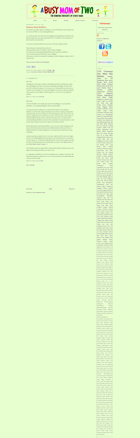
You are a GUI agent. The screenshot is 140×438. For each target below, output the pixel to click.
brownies (105, 385)
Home (50, 189)
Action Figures (107, 318)
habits (104, 396)
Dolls (102, 222)
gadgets (103, 233)
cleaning (105, 207)
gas (106, 394)
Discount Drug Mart (108, 330)
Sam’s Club (104, 364)
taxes (112, 423)
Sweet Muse (110, 368)
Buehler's (110, 218)
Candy (98, 248)
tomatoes (105, 424)
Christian (99, 199)
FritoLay (101, 256)
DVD (103, 199)
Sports (107, 141)
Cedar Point (110, 248)
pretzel (111, 288)
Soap (110, 366)
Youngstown (110, 377)
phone (108, 192)
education (105, 209)
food (98, 97)
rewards (111, 415)
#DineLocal (99, 301)
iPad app (99, 192)
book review (109, 80)
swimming (99, 245)
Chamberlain (107, 326)
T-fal (103, 203)
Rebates (99, 186)
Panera (98, 356)
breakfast (111, 163)
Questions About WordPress (36, 27)
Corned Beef (99, 252)
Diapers (99, 222)
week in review (104, 298)
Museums (99, 154)
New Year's (105, 224)
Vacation (104, 148)
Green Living (109, 144)
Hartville (111, 258)
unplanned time (102, 428)
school (106, 158)
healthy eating (100, 281)
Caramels (105, 248)
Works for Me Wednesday (42, 62)
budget (109, 385)
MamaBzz (110, 105)
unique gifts (110, 296)
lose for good (100, 402)
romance (99, 114)
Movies (104, 131)
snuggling (108, 419)
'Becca (28, 101)
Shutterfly (99, 228)
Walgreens (109, 93)
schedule (111, 290)
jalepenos (111, 398)
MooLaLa (99, 262)
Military (108, 351)
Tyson (103, 269)
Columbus (111, 250)
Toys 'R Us (100, 135)
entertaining (110, 156)
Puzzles (104, 226)
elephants (102, 390)
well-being (104, 432)
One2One (99, 120)
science (99, 243)
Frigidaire (99, 337)
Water (104, 163)
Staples (101, 368)
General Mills (109, 339)
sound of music (107, 292)
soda (112, 419)
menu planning (105, 237)
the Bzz (99, 125)
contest (111, 167)
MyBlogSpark (108, 95)
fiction (111, 82)
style (98, 423)
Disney (99, 131)
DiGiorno (102, 330)
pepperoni (105, 239)
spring (111, 158)
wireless (107, 432)
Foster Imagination (108, 178)
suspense (110, 118)
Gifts (98, 161)
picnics (107, 288)
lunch (104, 402)
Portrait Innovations (109, 358)
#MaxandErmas (100, 305)
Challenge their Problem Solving (105, 220)
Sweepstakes (102, 267)
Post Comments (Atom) (39, 192)
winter (98, 300)
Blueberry (108, 247)
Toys (104, 120)
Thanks (107, 267)
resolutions (103, 415)
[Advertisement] (36, 176)
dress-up (99, 233)
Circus (107, 160)
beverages (106, 273)
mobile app (101, 404)
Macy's (108, 349)
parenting (99, 288)
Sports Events (100, 265)
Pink (108, 356)
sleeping (106, 243)
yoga (98, 247)
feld (112, 139)
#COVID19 (100, 112)
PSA (103, 354)
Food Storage (110, 334)
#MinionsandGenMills (101, 307)
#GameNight (108, 175)
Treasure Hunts (106, 371)
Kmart (111, 112)
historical (110, 124)
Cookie (99, 139)
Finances (99, 334)
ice (108, 398)
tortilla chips (110, 424)
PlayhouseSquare (100, 358)
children (110, 89)
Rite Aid (99, 133)
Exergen (102, 332)
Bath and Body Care (105, 320)
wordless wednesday (102, 108)
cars (98, 231)
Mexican (111, 260)
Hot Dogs (99, 260)
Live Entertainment (107, 114)
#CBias (111, 216)
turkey (98, 169)
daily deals (105, 139)
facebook (111, 209)
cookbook (110, 207)
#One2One (110, 307)
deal (112, 120)
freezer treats (100, 394)
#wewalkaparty (100, 318)
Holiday (111, 107)
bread (111, 230)
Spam (98, 368)
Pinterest (107, 262)
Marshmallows (109, 182)
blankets (101, 385)
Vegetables (99, 188)
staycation (99, 296)
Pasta (103, 262)
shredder (111, 417)
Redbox (103, 186)
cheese (111, 205)
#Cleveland (104, 300)
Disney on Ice (105, 252)
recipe (106, 135)
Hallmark (99, 345)
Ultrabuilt (99, 271)
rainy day (107, 413)
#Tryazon (105, 125)
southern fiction (101, 294)
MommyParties (100, 184)
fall (106, 277)
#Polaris (104, 309)
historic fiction (105, 211)
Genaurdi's (103, 339)
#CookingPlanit (100, 195)
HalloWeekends (105, 345)
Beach (111, 320)
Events (107, 254)
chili (112, 273)
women (111, 432)
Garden (108, 199)
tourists (102, 426)
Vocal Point (99, 375)
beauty (111, 381)
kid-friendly (104, 192)
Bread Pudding (104, 324)
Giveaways (108, 71)
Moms (104, 146)
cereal (98, 118)
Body (102, 322)
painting (99, 407)
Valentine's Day (105, 271)
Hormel (104, 88)
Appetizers (99, 197)
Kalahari (111, 180)
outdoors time (110, 406)
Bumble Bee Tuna (101, 326)
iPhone (111, 235)
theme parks (99, 424)
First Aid (103, 334)
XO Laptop (99, 377)
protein (98, 290)
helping (107, 396)
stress (103, 296)
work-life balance (100, 434)
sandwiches (106, 214)
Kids (105, 82)
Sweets (98, 370)
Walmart (105, 188)
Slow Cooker (105, 366)
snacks (99, 116)
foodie (111, 392)
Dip (105, 199)
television (106, 245)
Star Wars (105, 265)
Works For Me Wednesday (46, 72)
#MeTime (111, 305)
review (108, 86)
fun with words (103, 279)
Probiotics (103, 360)
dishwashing (99, 277)
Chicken (99, 152)
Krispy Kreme (110, 347)
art (112, 379)
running (108, 142)
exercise (111, 108)
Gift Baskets (103, 341)
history (111, 396)
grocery (111, 233)
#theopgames (110, 195)
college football (100, 387)
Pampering (99, 226)
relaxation (107, 290)
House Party (100, 180)
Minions (102, 353)
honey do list (99, 398)
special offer (109, 294)
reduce (98, 415)
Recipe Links (101, 86)
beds (106, 383)
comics (98, 388)
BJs (105, 247)
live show (99, 142)
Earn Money (107, 222)
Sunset (105, 368)
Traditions (110, 154)
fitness (104, 392)
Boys (107, 218)
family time (100, 158)
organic (99, 239)
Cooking (110, 125)
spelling (98, 421)
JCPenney (106, 260)
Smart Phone (105, 228)
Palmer (107, 201)
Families (99, 95)
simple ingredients (101, 419)
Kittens (105, 347)
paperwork (103, 407)
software (111, 243)
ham (98, 235)
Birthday (102, 144)
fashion (109, 277)
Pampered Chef (109, 354)
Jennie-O (106, 180)
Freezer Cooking (109, 335)
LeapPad (99, 349)
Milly (112, 351)
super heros (102, 423)
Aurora (98, 320)
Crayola (105, 133)
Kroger (98, 146)
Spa (112, 366)
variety (98, 430)
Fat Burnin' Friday (108, 99)
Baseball (103, 218)
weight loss (104, 101)
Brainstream (106, 322)
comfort (111, 387)
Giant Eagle (109, 103)
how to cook (109, 281)
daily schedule (110, 275)
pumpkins (103, 413)
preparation (110, 409)
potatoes (105, 409)
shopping (99, 141)
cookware (99, 209)
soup (112, 292)
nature (111, 237)
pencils (111, 407)
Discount (110, 133)
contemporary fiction (105, 165)
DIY (103, 152)
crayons (102, 388)
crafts (98, 190)
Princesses (99, 203)
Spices (111, 264)
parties (107, 407)
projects (105, 411)
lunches (111, 173)
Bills (98, 322)
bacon (105, 381)
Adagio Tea (110, 177)
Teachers (107, 203)
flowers (99, 211)
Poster (98, 360)
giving (108, 279)
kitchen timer (106, 282)
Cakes (103, 141)
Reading (105, 154)
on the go (103, 406)
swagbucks (108, 423)
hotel (104, 398)
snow (104, 194)
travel (106, 296)
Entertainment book (101, 254)
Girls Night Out (100, 258)
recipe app (102, 290)
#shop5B (103, 313)
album (106, 205)
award (102, 381)
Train (101, 371)
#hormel (104, 137)
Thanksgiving (110, 186)
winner (107, 194)
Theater (111, 228)
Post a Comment (30, 165)
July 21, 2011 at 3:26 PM (34, 161)
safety (102, 214)
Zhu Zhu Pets (105, 173)
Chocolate (106, 112)
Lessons (103, 349)
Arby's (111, 318)
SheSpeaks (107, 264)
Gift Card (108, 341)
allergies (103, 379)
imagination (99, 282)
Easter (98, 332)
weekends (111, 298)
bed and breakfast (101, 383)
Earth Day (111, 252)
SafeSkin (99, 364)
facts (101, 392)
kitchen (111, 211)
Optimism (99, 354)
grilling (111, 279)
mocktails (106, 404)
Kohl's (102, 201)
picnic (103, 288)
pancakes (111, 286)
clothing (111, 141)
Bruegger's (110, 324)
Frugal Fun (104, 337)
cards (109, 273)
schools (111, 214)
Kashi (102, 347)
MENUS (55, 20)
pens (98, 409)
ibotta (106, 398)
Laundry (103, 169)
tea (103, 245)
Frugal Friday (108, 110)
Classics (103, 328)
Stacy (27, 81)
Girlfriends (110, 256)
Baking (103, 160)
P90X (111, 129)
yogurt (111, 194)
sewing (107, 417)
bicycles (109, 383)
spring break (104, 421)
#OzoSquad (99, 309)
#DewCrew (110, 300)
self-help (99, 292)
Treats (100, 269)
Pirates (111, 356)
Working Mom (110, 375)
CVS (45, 20)
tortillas (98, 426)
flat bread (108, 392)
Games (111, 160)
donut (104, 277)
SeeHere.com (100, 366)
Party (111, 201)
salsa (105, 417)
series (102, 243)
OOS (106, 353)
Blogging (34, 72)
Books (104, 84)
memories (107, 213)
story (108, 421)
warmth (102, 430)
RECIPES (66, 20)
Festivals (111, 332)
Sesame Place (100, 264)
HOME (35, 20)
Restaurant (110, 131)
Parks (102, 356)
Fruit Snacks (105, 256)
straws (111, 421)
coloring (107, 387)
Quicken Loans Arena (102, 362)
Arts (102, 178)
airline (98, 379)
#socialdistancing (101, 122)
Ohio (112, 224)
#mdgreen (99, 313)
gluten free (110, 394)
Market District (103, 351)
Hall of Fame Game (108, 343)
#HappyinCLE (100, 303)
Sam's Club (110, 226)
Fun (106, 152)
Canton (101, 248)
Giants (98, 341)
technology (106, 216)
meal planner (103, 284)
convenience (99, 275)
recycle (111, 413)
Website (108, 120)
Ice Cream (103, 116)
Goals (98, 201)
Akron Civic (109, 137)
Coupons (110, 84)
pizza (107, 148)
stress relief (100, 216)
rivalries (99, 417)
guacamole (99, 396)
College (107, 328)
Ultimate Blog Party (108, 269)
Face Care (106, 332)
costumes (111, 231)
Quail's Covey (109, 360)
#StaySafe (111, 311)
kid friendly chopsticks (102, 400)
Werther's (104, 375)
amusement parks (101, 230)
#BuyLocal (102, 247)
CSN (112, 247)
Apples (98, 218)
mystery (104, 142)
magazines (108, 402)
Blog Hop (106, 197)
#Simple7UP (110, 309)
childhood (99, 207)
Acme (106, 150)
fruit (107, 190)
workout (111, 245)
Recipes (99, 82)
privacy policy (100, 411)
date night (106, 388)
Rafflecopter (110, 362)
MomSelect (110, 116)
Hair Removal (100, 343)
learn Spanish (110, 400)
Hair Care (107, 258)
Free (99, 74)
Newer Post (29, 189)
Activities (99, 160)
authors (98, 381)
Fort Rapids (100, 335)
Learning (111, 152)
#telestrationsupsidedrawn (102, 317)
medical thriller (109, 284)
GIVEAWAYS (95, 20)
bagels (108, 381)
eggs (104, 190)
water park (102, 175)
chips (101, 231)
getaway (107, 233)
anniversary (108, 379)
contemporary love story (103, 167)
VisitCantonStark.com (108, 373)
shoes (102, 292)
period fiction (104, 118)
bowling (108, 230)
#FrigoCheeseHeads (109, 301)
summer (111, 148)
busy (112, 385)
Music (104, 97)
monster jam (99, 286)
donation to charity (102, 156)
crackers (104, 275)
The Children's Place (104, 370)
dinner (105, 124)
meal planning (100, 213)
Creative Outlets (101, 127)
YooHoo (105, 377)
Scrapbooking (110, 364)
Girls (112, 199)
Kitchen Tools (101, 182)
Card (112, 197)
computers (110, 188)
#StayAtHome (100, 150)
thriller (111, 135)
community (105, 231)
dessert (101, 190)
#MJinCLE (110, 303)
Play (106, 169)
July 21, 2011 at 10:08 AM (35, 96)
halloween (110, 190)
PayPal (105, 356)
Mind (98, 353)
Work (103, 205)
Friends (108, 122)
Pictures (103, 161)
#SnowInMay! (100, 311)
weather (98, 298)
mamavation (101, 91)
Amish (99, 110)
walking (99, 137)
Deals (99, 84)
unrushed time (110, 428)
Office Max (109, 184)
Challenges (99, 250)
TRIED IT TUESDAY (80, 20)
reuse (107, 415)
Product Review (101, 105)
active (102, 273)
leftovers (99, 237)
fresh (104, 394)
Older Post (71, 189)
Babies (111, 150)
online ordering (106, 286)
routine (102, 417)
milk (98, 175)
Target (98, 107)
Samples (110, 76)
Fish (106, 334)
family (99, 101)
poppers (101, 409)
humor (106, 235)
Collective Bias (105, 250)
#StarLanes (106, 311)
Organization (105, 129)
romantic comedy (108, 241)
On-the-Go (110, 353)
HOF (112, 341)
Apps (98, 178)
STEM (111, 262)
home (102, 235)
